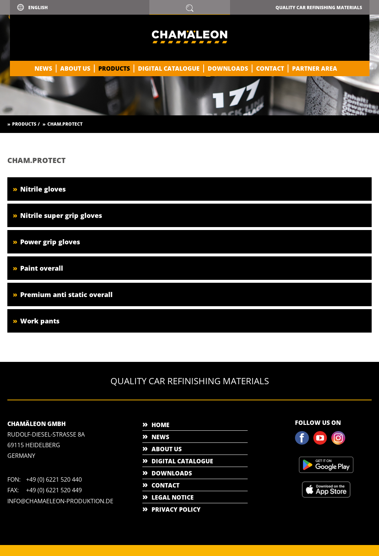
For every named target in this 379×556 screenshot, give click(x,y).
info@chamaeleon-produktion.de (60, 501)
